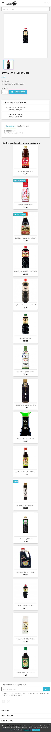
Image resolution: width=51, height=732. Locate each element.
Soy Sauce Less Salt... (25, 338)
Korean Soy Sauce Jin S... (25, 171)
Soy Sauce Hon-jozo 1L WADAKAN (25, 305)
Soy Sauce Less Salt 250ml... (25, 672)
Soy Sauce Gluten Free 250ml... (25, 472)
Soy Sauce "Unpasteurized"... (25, 372)
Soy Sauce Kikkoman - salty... (25, 572)
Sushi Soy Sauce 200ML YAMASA (25, 238)
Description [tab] (10, 126)
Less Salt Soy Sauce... (25, 539)
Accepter (36, 730)
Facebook (3, 701)
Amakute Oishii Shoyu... (25, 205)
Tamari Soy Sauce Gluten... (25, 605)
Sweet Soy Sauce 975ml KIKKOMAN (25, 271)
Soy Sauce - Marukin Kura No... (25, 405)
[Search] (25, 9)
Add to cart (18, 92)
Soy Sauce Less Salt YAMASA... (25, 438)
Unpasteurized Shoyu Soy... (25, 505)
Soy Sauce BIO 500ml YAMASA (25, 639)
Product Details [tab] (23, 126)
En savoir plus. (27, 730)
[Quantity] (3, 92)
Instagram (8, 701)
